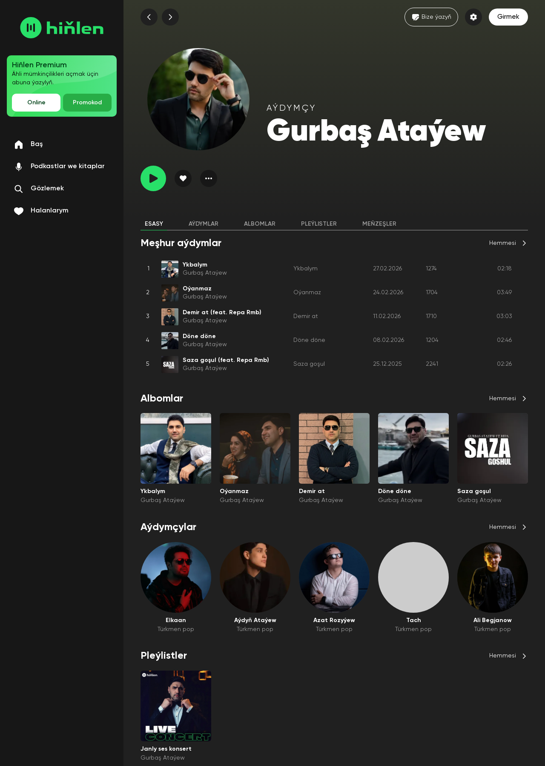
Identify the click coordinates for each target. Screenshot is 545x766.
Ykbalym (305, 269)
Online (36, 103)
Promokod (87, 103)
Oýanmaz (307, 292)
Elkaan (176, 620)
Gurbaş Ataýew (205, 273)
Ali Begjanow (492, 620)
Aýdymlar (203, 224)
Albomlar (259, 224)
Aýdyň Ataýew (255, 620)
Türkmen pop (176, 629)
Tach (413, 620)
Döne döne (309, 340)
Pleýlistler (319, 224)
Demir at (305, 316)
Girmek (508, 17)
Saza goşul (309, 364)
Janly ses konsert (166, 749)
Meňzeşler (379, 224)
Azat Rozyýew (334, 620)
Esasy (154, 224)
